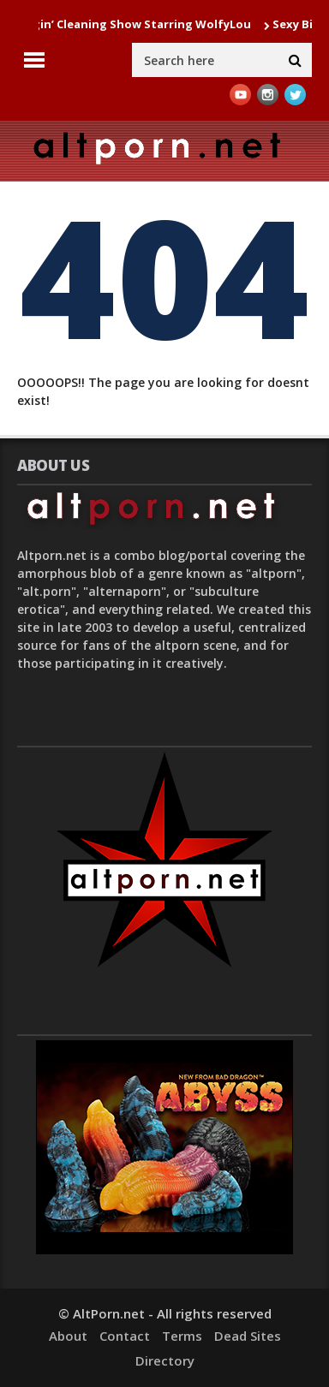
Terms (182, 1335)
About (68, 1335)
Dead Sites (247, 1335)
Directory (164, 1360)
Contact (124, 1335)
